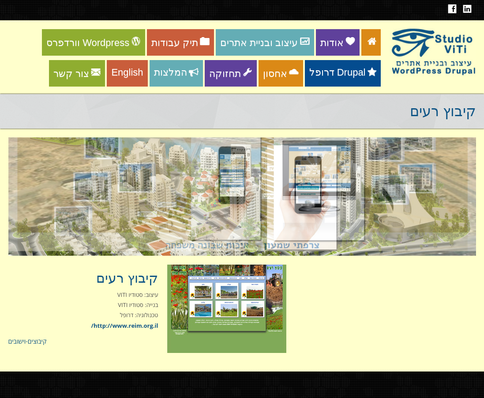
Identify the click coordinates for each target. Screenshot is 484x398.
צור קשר (77, 73)
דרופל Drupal (342, 72)
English (127, 72)
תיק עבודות (180, 42)
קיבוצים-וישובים (27, 341)
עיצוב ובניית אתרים (264, 42)
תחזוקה (230, 73)
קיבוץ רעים (127, 278)
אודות (337, 42)
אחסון (281, 73)
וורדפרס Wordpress (93, 42)
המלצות (176, 72)
